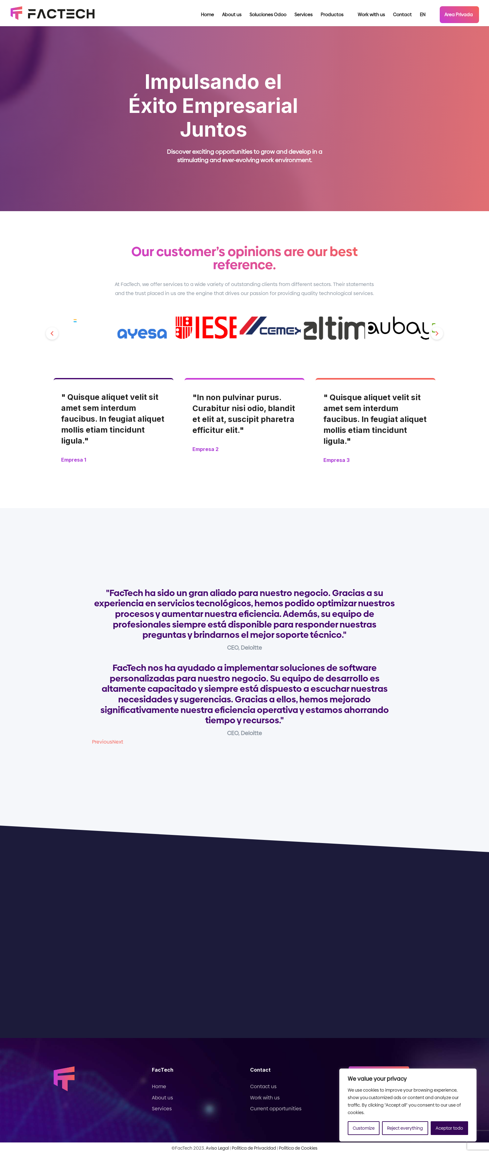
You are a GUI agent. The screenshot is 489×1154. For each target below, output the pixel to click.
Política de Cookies (298, 1148)
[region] (408, 1105)
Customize (364, 1128)
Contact (402, 15)
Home (207, 15)
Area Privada (458, 14)
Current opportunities (276, 1108)
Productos (332, 15)
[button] (52, 333)
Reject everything (405, 1128)
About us (231, 15)
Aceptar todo (449, 1128)
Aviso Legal (217, 1148)
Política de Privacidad (254, 1148)
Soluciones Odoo (267, 15)
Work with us (371, 15)
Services (303, 15)
